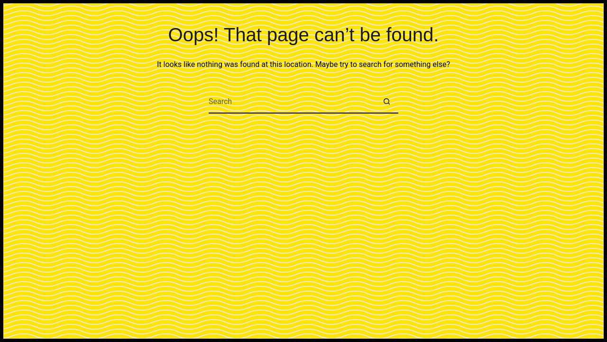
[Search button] (386, 102)
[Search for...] (292, 102)
